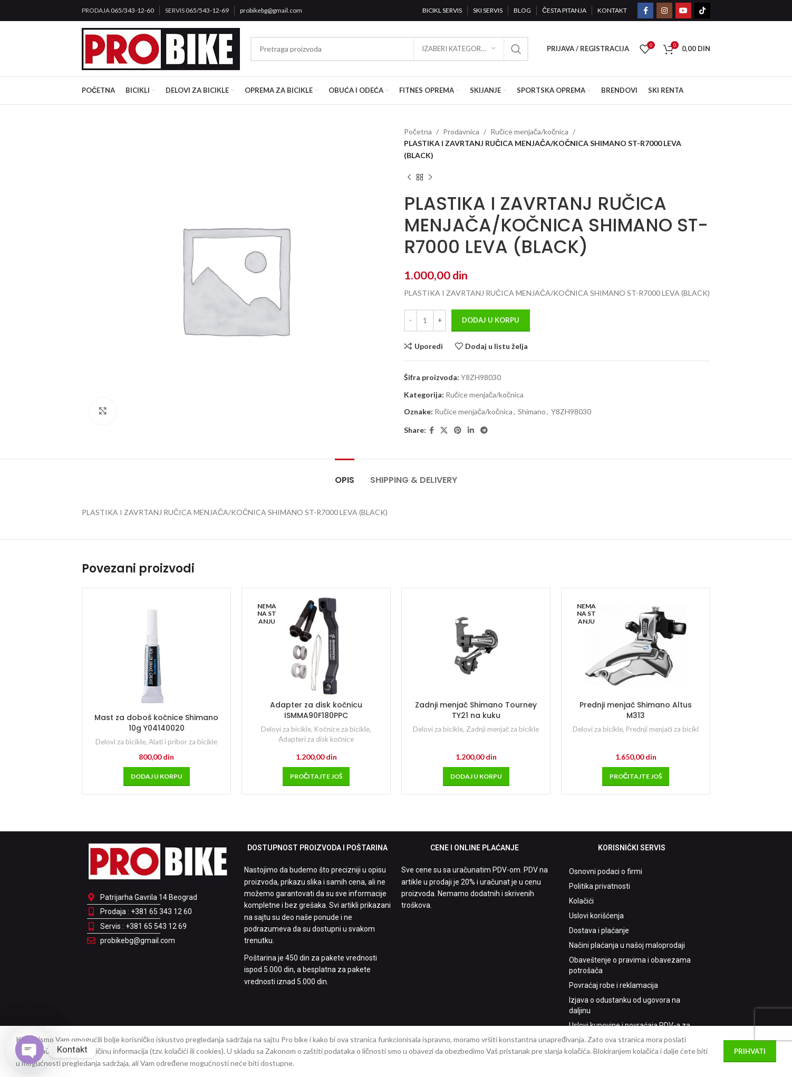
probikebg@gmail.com (271, 10)
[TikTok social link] (702, 10)
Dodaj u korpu (490, 320)
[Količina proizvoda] (425, 320)
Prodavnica (461, 131)
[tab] (344, 475)
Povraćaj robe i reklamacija (613, 985)
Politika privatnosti (599, 886)
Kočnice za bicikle (342, 729)
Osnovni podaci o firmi (605, 871)
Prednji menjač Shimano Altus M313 (635, 710)
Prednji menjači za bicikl (662, 729)
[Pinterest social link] (458, 430)
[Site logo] (161, 47)
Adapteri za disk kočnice (316, 739)
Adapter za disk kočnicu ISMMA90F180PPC (316, 710)
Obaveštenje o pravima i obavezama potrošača (630, 965)
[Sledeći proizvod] (430, 177)
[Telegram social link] (484, 430)
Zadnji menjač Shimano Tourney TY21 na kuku (476, 710)
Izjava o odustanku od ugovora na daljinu (624, 1005)
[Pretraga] (389, 49)
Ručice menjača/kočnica (529, 131)
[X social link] (444, 430)
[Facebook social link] (645, 10)
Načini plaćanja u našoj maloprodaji (627, 945)
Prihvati (750, 1051)
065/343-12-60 (132, 10)
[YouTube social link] (683, 10)
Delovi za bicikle (120, 742)
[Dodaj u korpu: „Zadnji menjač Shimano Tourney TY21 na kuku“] (476, 776)
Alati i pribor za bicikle (183, 742)
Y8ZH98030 (571, 411)
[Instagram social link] (664, 10)
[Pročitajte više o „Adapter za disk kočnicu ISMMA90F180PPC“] (316, 776)
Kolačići (581, 901)
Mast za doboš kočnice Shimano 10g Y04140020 (156, 722)
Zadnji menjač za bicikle (502, 729)
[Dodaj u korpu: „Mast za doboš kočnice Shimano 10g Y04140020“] (156, 776)
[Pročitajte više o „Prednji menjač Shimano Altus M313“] (636, 776)
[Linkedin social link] (471, 430)
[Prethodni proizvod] (409, 177)
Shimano (532, 411)
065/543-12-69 (207, 10)
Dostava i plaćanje (599, 930)
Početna (418, 131)
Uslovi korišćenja (596, 915)
